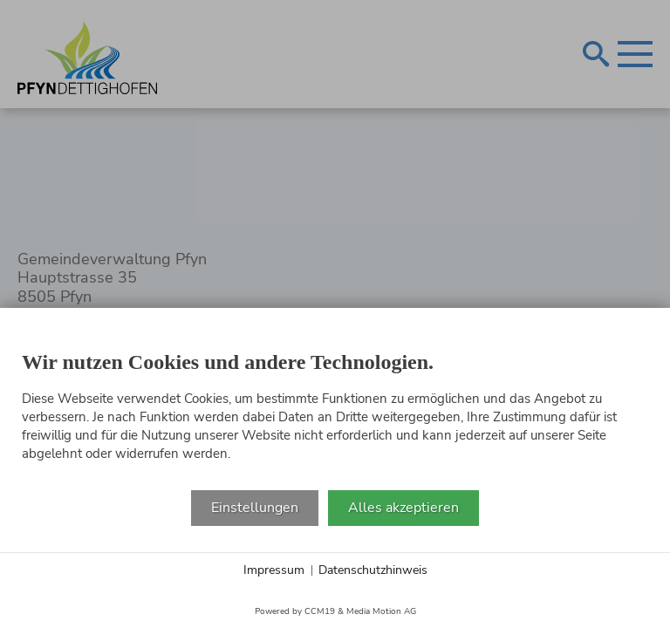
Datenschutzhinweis (372, 570)
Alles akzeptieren (403, 507)
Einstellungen (254, 507)
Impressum (273, 570)
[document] (335, 410)
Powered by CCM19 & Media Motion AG (335, 611)
